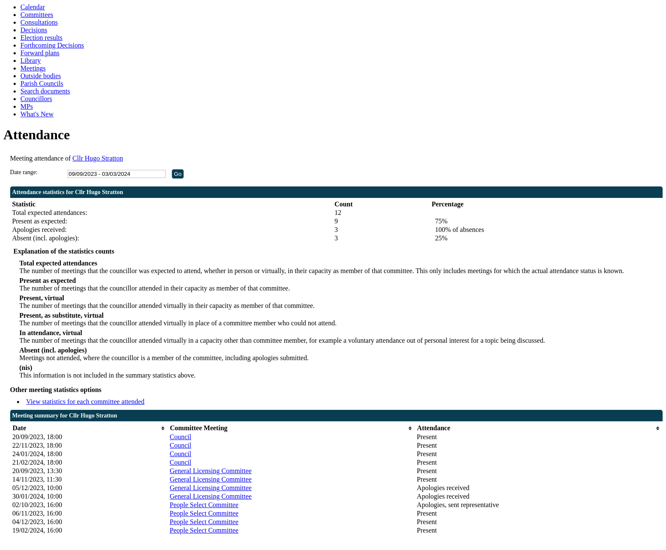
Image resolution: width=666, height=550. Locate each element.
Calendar (32, 7)
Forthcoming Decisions (52, 45)
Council (181, 436)
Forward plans (39, 52)
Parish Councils (41, 83)
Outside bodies (40, 75)
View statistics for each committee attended (85, 401)
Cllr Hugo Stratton (98, 158)
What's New (37, 114)
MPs (26, 106)
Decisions (33, 30)
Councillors (36, 98)
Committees (36, 14)
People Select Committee (204, 504)
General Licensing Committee (211, 470)
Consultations (39, 22)
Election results (41, 37)
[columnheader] (89, 428)
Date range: (24, 172)
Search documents (45, 91)
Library (30, 60)
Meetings (33, 68)
